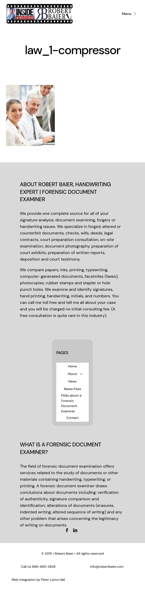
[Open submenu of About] (81, 374)
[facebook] (67, 530)
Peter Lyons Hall (53, 580)
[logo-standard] (40, 5)
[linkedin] (75, 530)
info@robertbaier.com (107, 566)
